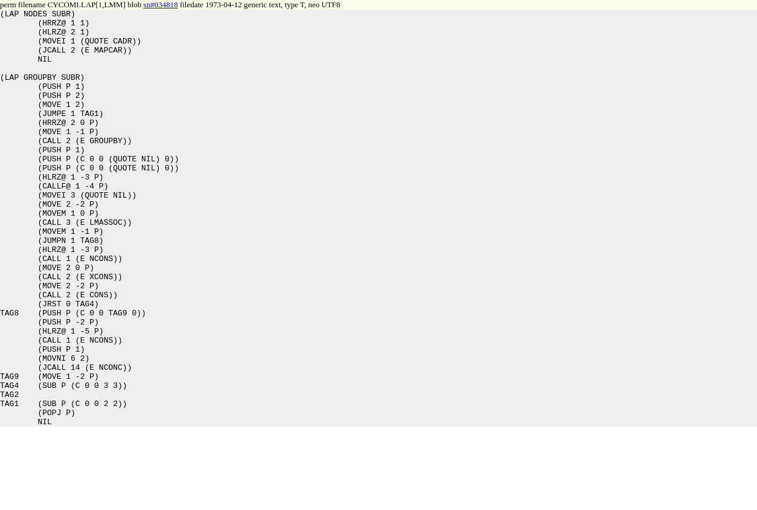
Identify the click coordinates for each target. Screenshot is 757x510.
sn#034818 (161, 4)
